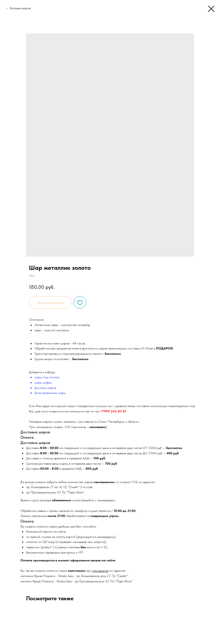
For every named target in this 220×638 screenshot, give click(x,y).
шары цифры (43, 382)
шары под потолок (47, 377)
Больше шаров (20, 8)
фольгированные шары (49, 393)
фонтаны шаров (45, 388)
